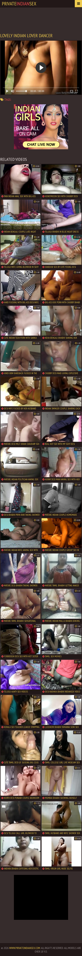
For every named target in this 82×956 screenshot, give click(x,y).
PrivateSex (19, 3)
